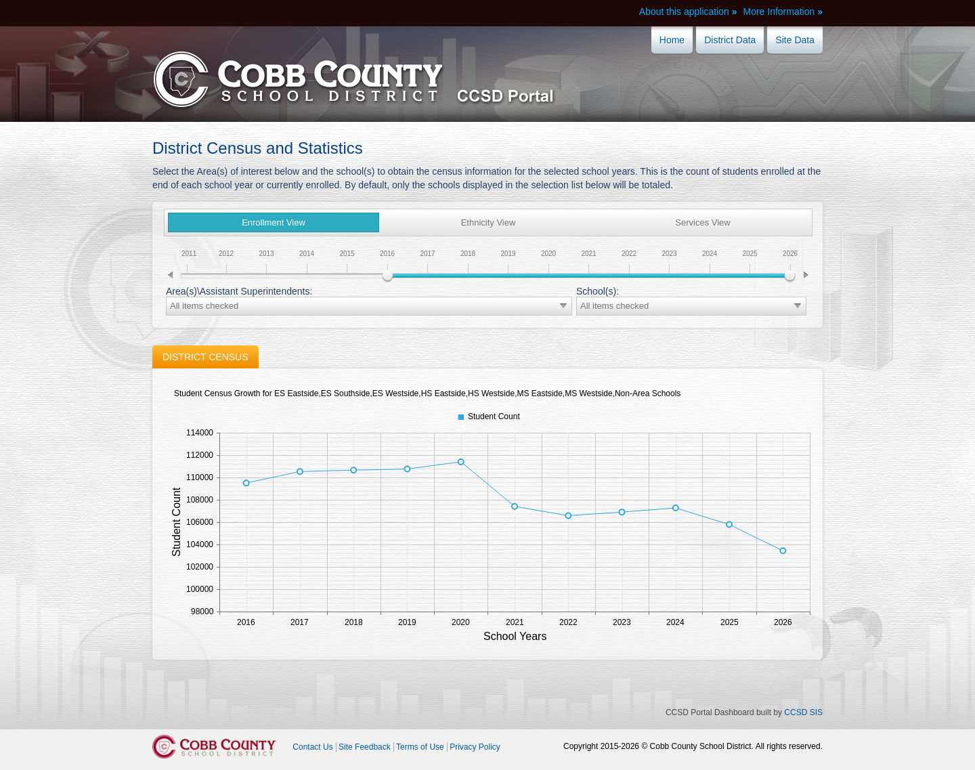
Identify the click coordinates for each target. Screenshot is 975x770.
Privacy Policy (475, 747)
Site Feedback (365, 747)
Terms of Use (420, 747)
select (563, 306)
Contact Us (312, 747)
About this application (684, 11)
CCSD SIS (803, 712)
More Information (779, 11)
